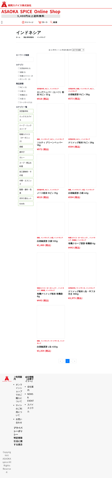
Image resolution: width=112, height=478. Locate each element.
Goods (21, 203)
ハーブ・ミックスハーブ (25, 127)
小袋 (83, 190)
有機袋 (74, 240)
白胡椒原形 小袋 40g (78, 193)
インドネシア (54, 89)
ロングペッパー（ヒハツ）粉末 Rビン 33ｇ (50, 93)
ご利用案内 (18, 378)
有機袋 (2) (22, 95)
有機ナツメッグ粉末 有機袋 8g (50, 295)
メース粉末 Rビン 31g (47, 193)
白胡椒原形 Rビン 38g (79, 94)
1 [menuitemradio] (67, 361)
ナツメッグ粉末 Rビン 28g (81, 142)
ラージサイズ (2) (25, 102)
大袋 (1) (22, 98)
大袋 (51, 238)
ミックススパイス (25, 118)
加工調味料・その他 (25, 173)
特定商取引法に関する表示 (18, 441)
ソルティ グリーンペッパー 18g (50, 143)
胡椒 (21, 146)
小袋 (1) (22, 91)
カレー (22, 157)
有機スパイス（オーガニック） (24, 138)
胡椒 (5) (22, 72)
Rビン (47, 89)
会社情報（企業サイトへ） (29, 379)
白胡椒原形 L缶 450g (47, 347)
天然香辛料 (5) (24, 68)
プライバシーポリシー (18, 431)
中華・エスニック (25, 182)
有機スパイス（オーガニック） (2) (25, 77)
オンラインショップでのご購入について (19, 393)
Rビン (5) (22, 87)
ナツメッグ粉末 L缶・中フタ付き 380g (81, 292)
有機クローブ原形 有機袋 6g (81, 243)
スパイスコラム (30, 408)
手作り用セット (25, 198)
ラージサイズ (80, 288)
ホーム (18, 37)
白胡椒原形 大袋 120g (47, 241)
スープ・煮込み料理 (25, 164)
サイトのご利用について (19, 410)
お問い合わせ (19, 421)
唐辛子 (22, 152)
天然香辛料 (23, 111)
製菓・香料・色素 (25, 191)
